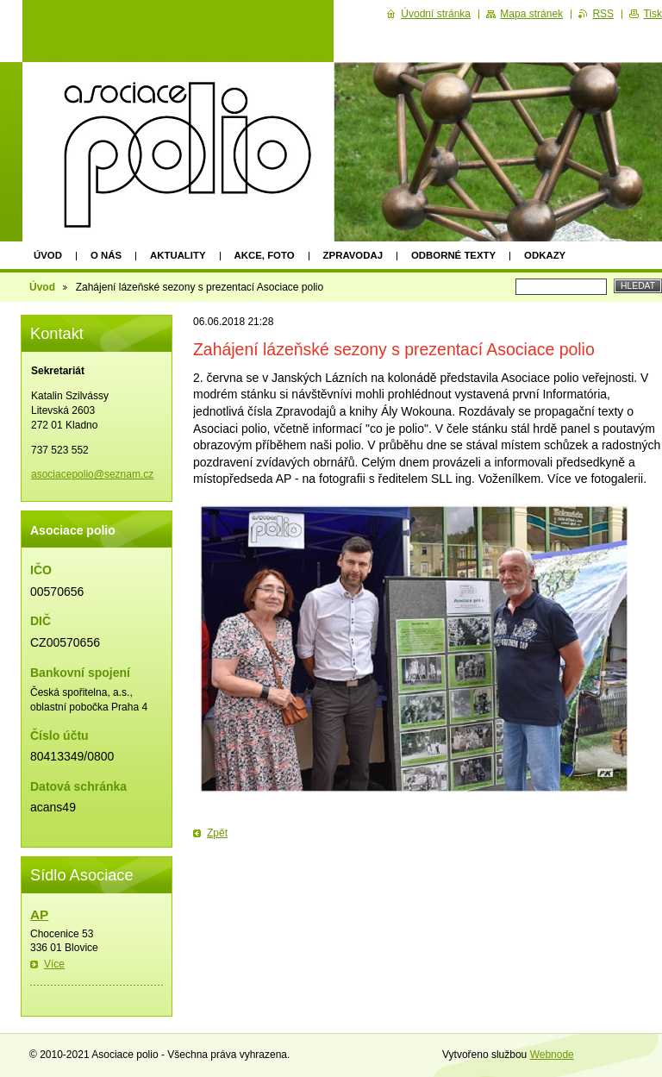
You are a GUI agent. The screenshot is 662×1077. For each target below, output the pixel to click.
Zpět (217, 833)
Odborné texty (453, 255)
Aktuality (178, 255)
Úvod (48, 255)
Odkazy (544, 255)
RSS (603, 14)
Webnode (552, 1055)
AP (39, 914)
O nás (106, 255)
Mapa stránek (531, 14)
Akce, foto (264, 255)
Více (54, 964)
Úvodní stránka (436, 14)
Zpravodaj (353, 255)
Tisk (652, 14)
